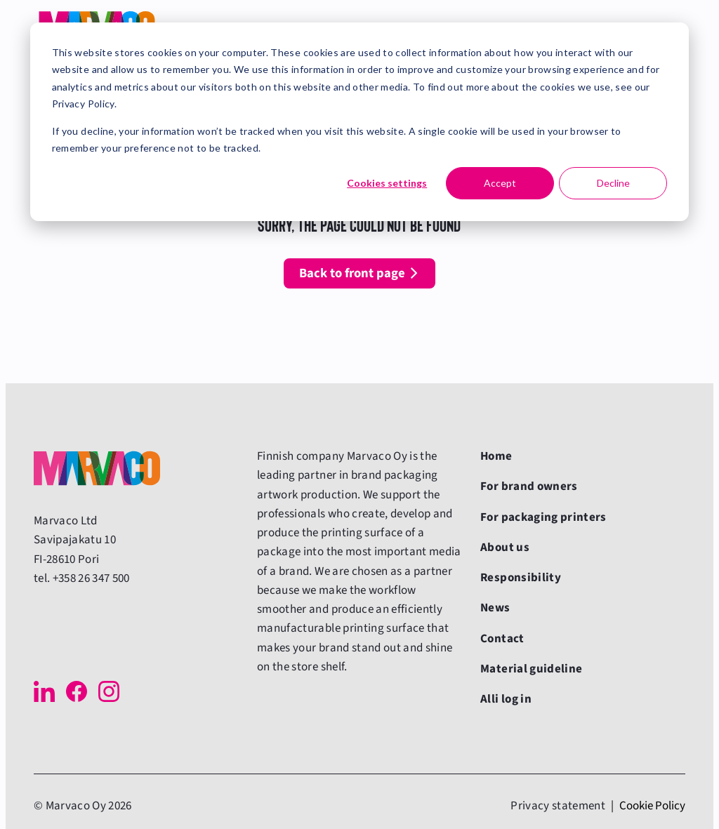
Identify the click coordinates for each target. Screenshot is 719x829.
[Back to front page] (97, 468)
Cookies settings (387, 183)
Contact (502, 638)
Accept (500, 183)
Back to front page (352, 273)
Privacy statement (557, 805)
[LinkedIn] (44, 691)
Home (496, 456)
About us (504, 547)
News (495, 607)
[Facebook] (76, 691)
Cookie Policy (652, 805)
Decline (613, 183)
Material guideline (531, 669)
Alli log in (506, 699)
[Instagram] (108, 691)
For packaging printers (543, 517)
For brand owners (528, 486)
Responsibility (520, 577)
